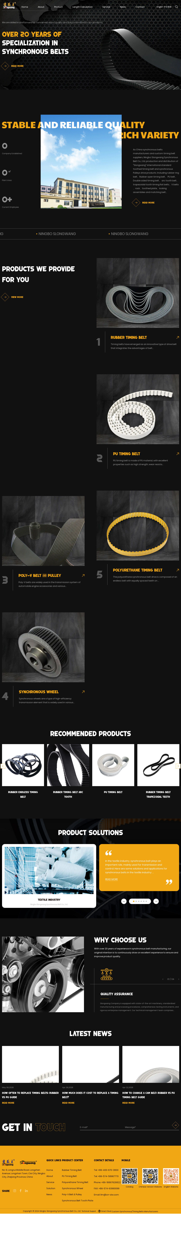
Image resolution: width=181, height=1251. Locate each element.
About (41, 6)
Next (178, 797)
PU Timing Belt (126, 469)
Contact (140, 6)
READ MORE (111, 911)
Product (58, 6)
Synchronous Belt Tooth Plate (77, 1239)
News (123, 6)
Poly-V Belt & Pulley (40, 599)
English (160, 7)
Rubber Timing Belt (129, 345)
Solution (50, 1227)
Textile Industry (49, 931)
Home (25, 6)
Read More (8, 1142)
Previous (2, 797)
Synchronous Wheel (39, 723)
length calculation (82, 6)
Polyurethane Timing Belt (137, 594)
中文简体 (168, 7)
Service (106, 6)
